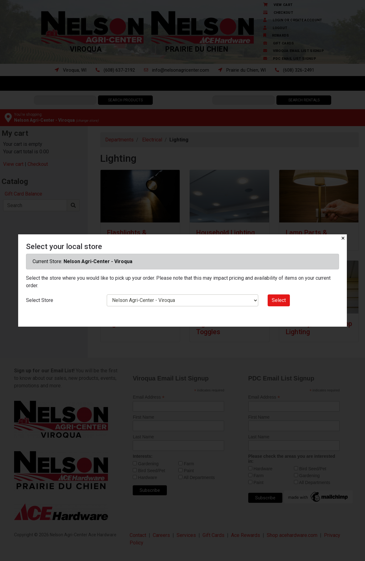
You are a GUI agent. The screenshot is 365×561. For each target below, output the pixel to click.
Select (279, 300)
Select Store (39, 300)
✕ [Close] (343, 238)
